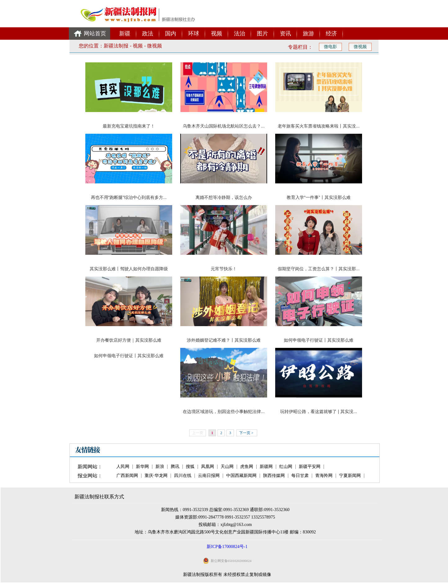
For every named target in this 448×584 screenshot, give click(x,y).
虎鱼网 (246, 467)
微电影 (330, 46)
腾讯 (175, 467)
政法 (147, 33)
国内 (170, 33)
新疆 (124, 33)
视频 (216, 33)
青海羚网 (324, 476)
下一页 (246, 433)
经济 (331, 33)
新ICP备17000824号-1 (227, 546)
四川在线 (182, 476)
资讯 (285, 33)
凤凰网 (207, 467)
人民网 (122, 467)
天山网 (227, 467)
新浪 (159, 467)
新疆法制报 (116, 45)
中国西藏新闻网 (241, 476)
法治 (239, 33)
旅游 (308, 33)
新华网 (142, 467)
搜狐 (190, 467)
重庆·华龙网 (156, 476)
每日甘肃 (300, 476)
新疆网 (266, 467)
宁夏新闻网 (350, 476)
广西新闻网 (127, 476)
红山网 (285, 467)
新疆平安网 (309, 467)
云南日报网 (209, 476)
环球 (193, 33)
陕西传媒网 (274, 476)
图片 (262, 33)
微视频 (154, 45)
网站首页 (95, 33)
